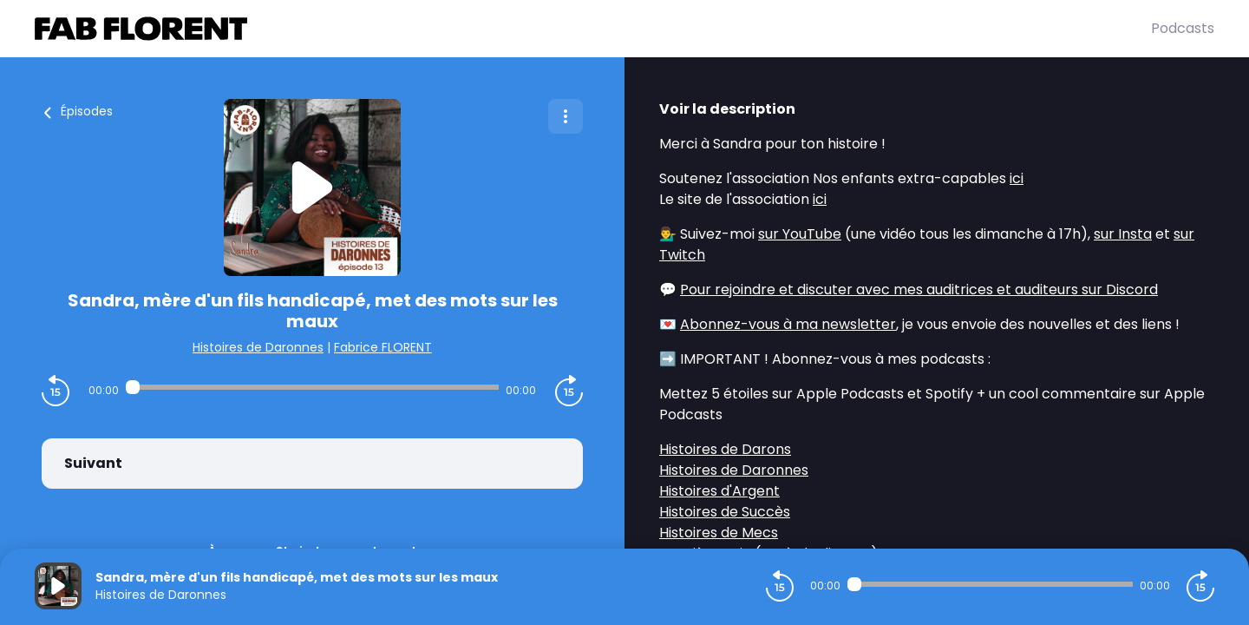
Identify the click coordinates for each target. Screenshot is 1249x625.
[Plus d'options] (565, 116)
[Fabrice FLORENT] (593, 28)
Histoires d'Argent (719, 491)
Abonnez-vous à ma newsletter (788, 324)
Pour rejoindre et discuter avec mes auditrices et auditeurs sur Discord (919, 289)
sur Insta (1123, 234)
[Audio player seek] (312, 387)
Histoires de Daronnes (258, 347)
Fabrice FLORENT (383, 347)
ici (1016, 178)
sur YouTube (799, 234)
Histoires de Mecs (718, 533)
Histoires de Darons (725, 449)
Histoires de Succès (724, 512)
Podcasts (1182, 28)
